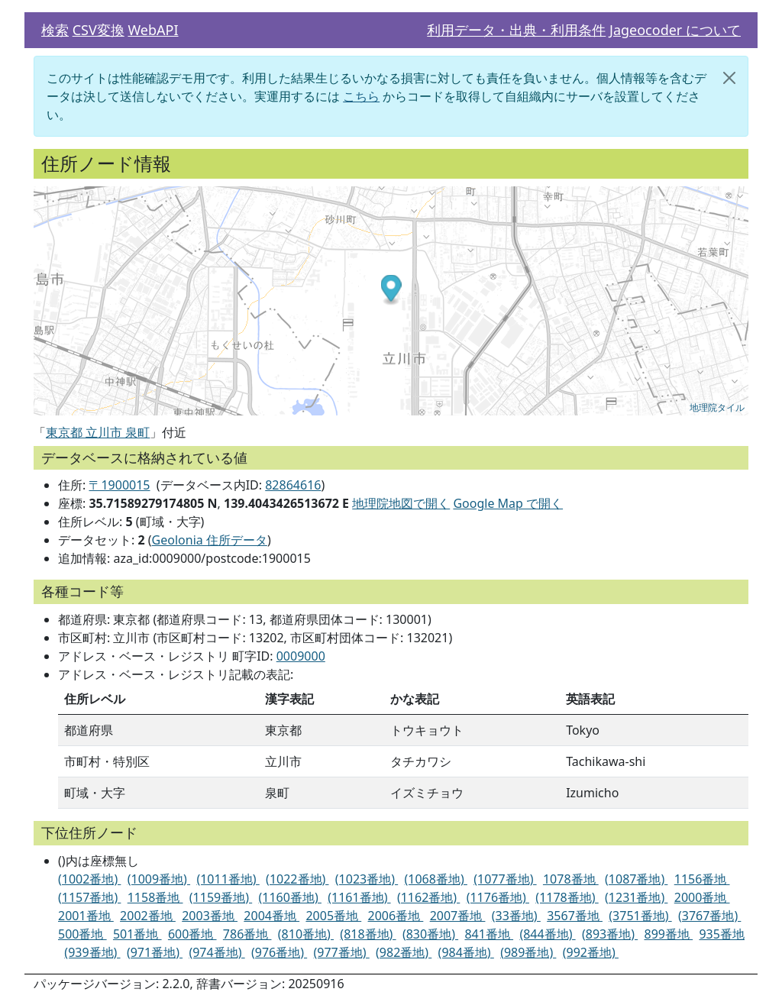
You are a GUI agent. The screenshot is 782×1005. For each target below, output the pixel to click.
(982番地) (403, 952)
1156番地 (702, 879)
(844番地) (547, 934)
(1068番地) (436, 879)
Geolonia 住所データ (209, 540)
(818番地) (368, 934)
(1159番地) (220, 897)
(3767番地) (709, 915)
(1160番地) (290, 897)
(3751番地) (640, 915)
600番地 (192, 934)
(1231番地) (636, 897)
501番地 (137, 934)
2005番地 (333, 915)
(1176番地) (498, 897)
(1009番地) (159, 879)
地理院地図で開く (401, 503)
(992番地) (591, 952)
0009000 (300, 656)
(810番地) (306, 934)
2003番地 (210, 915)
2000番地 (702, 897)
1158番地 (155, 897)
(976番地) (279, 952)
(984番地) (466, 952)
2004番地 (271, 915)
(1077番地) (504, 879)
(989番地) (528, 952)
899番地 (669, 934)
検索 (55, 30)
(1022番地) (297, 879)
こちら (361, 96)
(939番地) (92, 952)
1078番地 (571, 879)
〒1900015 (119, 485)
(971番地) (155, 952)
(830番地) (430, 934)
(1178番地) (566, 897)
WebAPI (153, 30)
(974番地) (216, 952)
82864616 (293, 485)
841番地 (488, 934)
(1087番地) (636, 879)
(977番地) (342, 952)
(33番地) (516, 915)
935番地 (721, 934)
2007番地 (458, 915)
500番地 (82, 934)
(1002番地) (89, 879)
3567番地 (575, 915)
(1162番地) (428, 897)
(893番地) (610, 934)
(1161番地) (359, 897)
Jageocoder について (675, 30)
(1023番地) (366, 879)
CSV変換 (98, 30)
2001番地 (86, 915)
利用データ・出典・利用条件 (516, 30)
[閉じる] (729, 78)
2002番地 (148, 915)
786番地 (247, 934)
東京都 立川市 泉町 (98, 432)
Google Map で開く (508, 503)
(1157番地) (89, 897)
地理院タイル (717, 407)
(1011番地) (227, 879)
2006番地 (396, 915)
